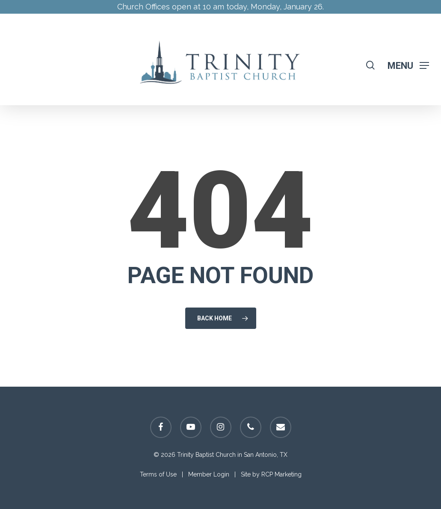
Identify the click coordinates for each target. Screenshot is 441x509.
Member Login (208, 474)
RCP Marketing (281, 474)
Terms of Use (158, 474)
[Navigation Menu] (408, 65)
